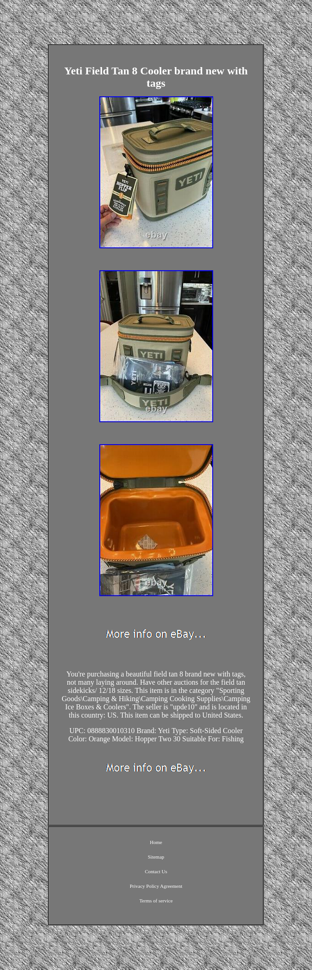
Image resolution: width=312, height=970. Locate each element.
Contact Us (156, 871)
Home (156, 842)
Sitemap (156, 857)
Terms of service (156, 900)
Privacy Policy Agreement (156, 886)
